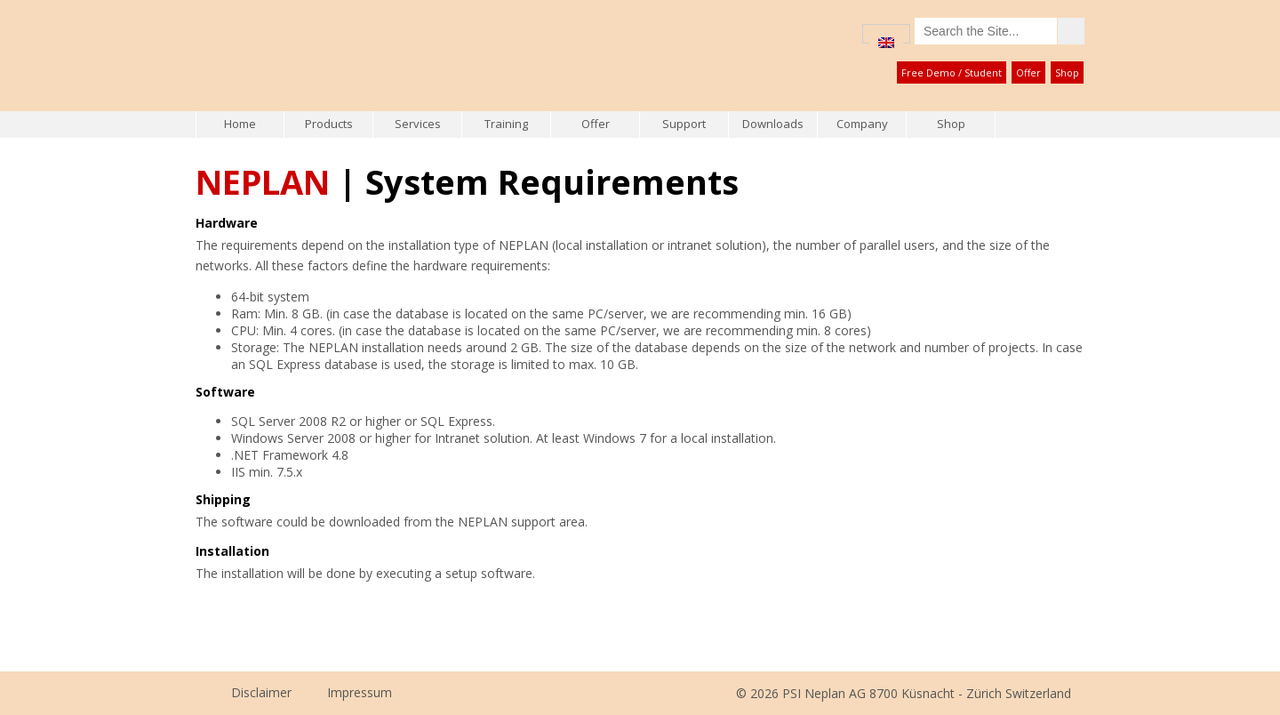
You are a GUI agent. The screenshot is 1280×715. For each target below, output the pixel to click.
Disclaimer (261, 692)
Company (862, 124)
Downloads (773, 124)
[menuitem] (886, 42)
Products (329, 124)
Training (506, 124)
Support (684, 124)
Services (418, 124)
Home (240, 124)
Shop (1067, 72)
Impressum (359, 692)
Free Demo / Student (951, 72)
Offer (1028, 72)
